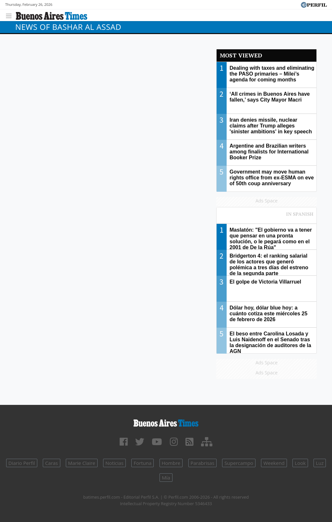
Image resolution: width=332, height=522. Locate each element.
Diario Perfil (21, 463)
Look (300, 463)
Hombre (171, 463)
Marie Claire (81, 463)
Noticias (114, 463)
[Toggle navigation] (10, 15)
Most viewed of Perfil (266, 217)
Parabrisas (203, 463)
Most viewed (241, 55)
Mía (166, 477)
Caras (51, 463)
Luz (320, 463)
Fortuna (142, 463)
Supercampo (238, 463)
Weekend (273, 463)
